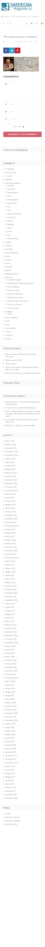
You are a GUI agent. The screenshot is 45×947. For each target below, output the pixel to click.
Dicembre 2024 (11, 480)
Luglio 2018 (9, 727)
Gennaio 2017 (10, 791)
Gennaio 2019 (10, 706)
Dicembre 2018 (11, 709)
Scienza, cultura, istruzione (17, 301)
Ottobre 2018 (10, 717)
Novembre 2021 (11, 593)
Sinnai (9, 231)
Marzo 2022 (10, 579)
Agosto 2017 (10, 766)
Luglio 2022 (9, 564)
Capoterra (11, 189)
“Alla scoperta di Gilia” (13, 360)
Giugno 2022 (10, 568)
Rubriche (8, 277)
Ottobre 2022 (10, 554)
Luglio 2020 (9, 649)
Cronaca (8, 245)
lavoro (7, 263)
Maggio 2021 (10, 614)
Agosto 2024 (10, 494)
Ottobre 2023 (10, 522)
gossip (7, 256)
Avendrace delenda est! (27, 407)
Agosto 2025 (10, 458)
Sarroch (10, 221)
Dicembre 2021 (11, 589)
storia (7, 324)
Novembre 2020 (11, 635)
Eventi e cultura (13, 290)
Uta (8, 235)
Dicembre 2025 (11, 448)
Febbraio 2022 (10, 582)
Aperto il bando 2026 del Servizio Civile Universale (20, 355)
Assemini (10, 185)
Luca (7, 419)
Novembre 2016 (11, 798)
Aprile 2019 (9, 695)
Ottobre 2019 (10, 674)
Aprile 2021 (9, 618)
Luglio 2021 (9, 607)
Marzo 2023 (9, 536)
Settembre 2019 (11, 678)
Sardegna (8, 311)
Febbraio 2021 (10, 625)
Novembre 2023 (11, 519)
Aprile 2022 (9, 575)
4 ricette (8, 176)
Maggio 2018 (10, 734)
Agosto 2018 (10, 724)
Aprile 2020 (9, 653)
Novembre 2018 (11, 713)
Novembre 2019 (11, 671)
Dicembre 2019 (11, 667)
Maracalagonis (12, 199)
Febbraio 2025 (10, 473)
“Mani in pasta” (11, 363)
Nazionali (8, 267)
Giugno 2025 (10, 465)
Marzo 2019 (9, 699)
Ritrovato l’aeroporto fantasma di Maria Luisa (21, 420)
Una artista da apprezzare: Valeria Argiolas (22, 403)
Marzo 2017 (9, 784)
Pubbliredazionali (11, 274)
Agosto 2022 (10, 561)
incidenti (8, 259)
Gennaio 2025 (10, 476)
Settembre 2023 (11, 526)
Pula (8, 210)
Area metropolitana (12, 183)
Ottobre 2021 (10, 596)
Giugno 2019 (10, 688)
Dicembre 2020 (11, 632)
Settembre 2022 (11, 557)
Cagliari (8, 242)
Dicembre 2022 (11, 547)
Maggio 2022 (10, 572)
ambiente (9, 179)
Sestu (9, 228)
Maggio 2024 (10, 504)
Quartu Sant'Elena (14, 214)
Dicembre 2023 (11, 515)
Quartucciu (11, 217)
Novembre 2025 (11, 451)
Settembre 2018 (11, 720)
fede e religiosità (11, 252)
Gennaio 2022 (10, 586)
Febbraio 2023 (10, 540)
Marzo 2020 (10, 656)
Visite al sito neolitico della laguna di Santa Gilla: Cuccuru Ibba (21, 368)
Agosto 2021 (10, 603)
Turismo (8, 338)
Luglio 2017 (9, 770)
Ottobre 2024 (10, 487)
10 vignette (9, 169)
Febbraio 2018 (10, 745)
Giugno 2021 (10, 610)
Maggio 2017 (10, 777)
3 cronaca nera (10, 172)
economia (9, 249)
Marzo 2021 (9, 621)
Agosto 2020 (10, 646)
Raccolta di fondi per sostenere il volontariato (23, 373)
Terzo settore (12, 308)
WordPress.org (11, 824)
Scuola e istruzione (14, 304)
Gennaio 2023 (10, 543)
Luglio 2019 (9, 685)
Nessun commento (10, 44)
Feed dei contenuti (12, 817)
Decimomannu (12, 192)
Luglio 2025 (9, 462)
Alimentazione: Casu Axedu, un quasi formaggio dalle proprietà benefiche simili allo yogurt (22, 414)
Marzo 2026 (10, 441)
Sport (7, 321)
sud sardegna (10, 328)
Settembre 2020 (11, 642)
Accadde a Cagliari (14, 280)
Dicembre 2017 (11, 752)
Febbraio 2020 (11, 660)
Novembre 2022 (11, 550)
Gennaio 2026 (10, 444)
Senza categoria (11, 317)
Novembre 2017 (11, 755)
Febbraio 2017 (10, 787)
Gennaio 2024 (10, 511)
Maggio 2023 (10, 533)
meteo (9, 314)
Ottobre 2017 (10, 759)
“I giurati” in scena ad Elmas (25, 425)
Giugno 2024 (10, 501)
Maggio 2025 (10, 469)
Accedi (8, 813)
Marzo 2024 (10, 508)
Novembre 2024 (11, 483)
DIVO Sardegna (13, 287)
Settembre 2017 (11, 762)
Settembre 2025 (11, 455)
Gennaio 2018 (10, 748)
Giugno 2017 (10, 773)
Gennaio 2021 (10, 628)
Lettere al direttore (15, 294)
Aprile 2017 (9, 780)
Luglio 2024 (9, 497)
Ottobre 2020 (10, 639)
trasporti (8, 335)
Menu (36, 3)
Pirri (8, 206)
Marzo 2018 (9, 741)
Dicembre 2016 (11, 794)
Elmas (9, 196)
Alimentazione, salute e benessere (20, 283)
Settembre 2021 (11, 600)
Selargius (10, 224)
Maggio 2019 (10, 692)
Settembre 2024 (11, 490)
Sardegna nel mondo (15, 297)
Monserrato (12, 203)
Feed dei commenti (12, 820)
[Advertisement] (23, 850)
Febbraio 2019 (10, 702)
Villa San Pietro (13, 238)
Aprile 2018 (9, 738)
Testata (8, 331)
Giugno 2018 (10, 731)
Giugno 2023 (10, 529)
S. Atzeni (8, 41)
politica (8, 270)
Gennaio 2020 (10, 663)
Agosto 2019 (10, 681)
